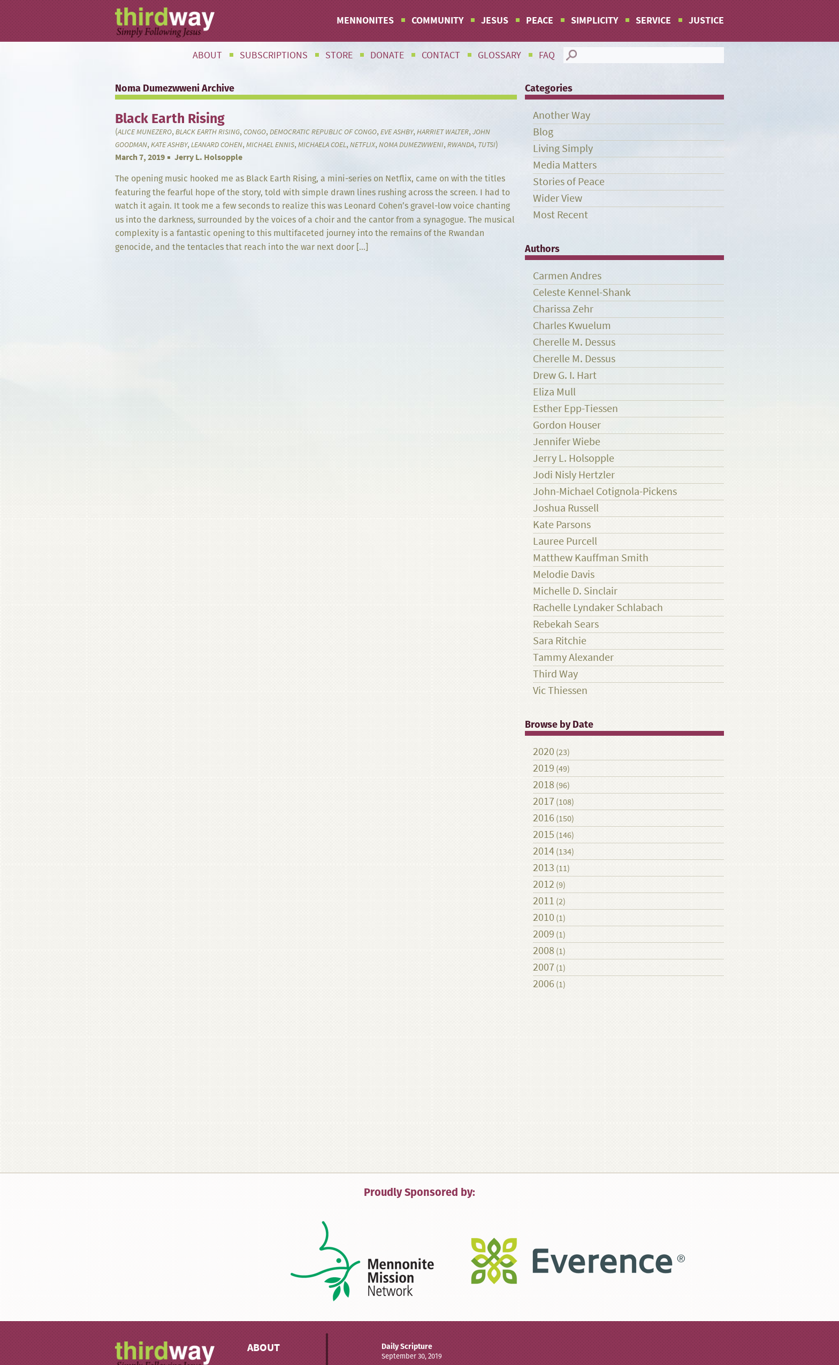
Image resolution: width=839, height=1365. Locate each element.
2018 (543, 784)
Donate (387, 55)
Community (437, 20)
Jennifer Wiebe (566, 441)
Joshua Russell (566, 508)
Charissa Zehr (563, 309)
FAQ (547, 55)
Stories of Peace (569, 181)
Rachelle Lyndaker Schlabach (598, 607)
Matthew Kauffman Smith (591, 558)
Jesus (494, 20)
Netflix (362, 145)
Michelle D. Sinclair (575, 591)
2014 (543, 851)
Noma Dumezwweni (411, 145)
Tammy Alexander (573, 657)
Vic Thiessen (560, 690)
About (207, 55)
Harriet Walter (443, 132)
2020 (543, 751)
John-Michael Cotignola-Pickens (605, 491)
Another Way (561, 115)
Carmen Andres (567, 276)
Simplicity (594, 20)
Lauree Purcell (565, 541)
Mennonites (365, 20)
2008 (543, 950)
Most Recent (560, 215)
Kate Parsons (562, 524)
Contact (441, 55)
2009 (543, 934)
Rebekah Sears (566, 624)
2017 (543, 801)
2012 (543, 884)
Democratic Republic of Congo (323, 132)
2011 (543, 901)
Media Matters (565, 165)
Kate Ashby (169, 145)
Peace (539, 20)
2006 (543, 984)
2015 (543, 834)
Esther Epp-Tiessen (575, 408)
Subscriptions (274, 55)
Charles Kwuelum (572, 325)
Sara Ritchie (559, 641)
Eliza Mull (554, 392)
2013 (543, 867)
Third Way (555, 674)
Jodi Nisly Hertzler (574, 475)
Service (653, 20)
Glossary (499, 55)
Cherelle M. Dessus (574, 342)
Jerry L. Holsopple (208, 157)
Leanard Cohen (216, 145)
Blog (543, 132)
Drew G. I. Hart (565, 375)
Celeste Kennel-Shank (582, 292)
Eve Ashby (396, 132)
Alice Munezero (145, 132)
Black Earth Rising (208, 132)
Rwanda (460, 145)
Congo (254, 132)
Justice (706, 20)
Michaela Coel (322, 145)
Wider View (557, 198)
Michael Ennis (270, 145)
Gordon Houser (567, 425)
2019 (543, 768)
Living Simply (563, 148)
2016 (543, 818)
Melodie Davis (563, 574)
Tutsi (486, 145)
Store (339, 55)
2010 (543, 917)
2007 (543, 967)
